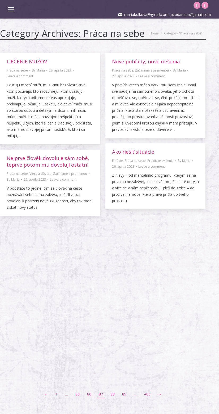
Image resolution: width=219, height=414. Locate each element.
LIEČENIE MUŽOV (27, 61)
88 (112, 394)
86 (89, 394)
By (38, 70)
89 (124, 394)
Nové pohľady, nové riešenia (146, 61)
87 (101, 394)
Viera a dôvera (40, 173)
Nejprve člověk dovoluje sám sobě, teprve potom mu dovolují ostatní (48, 161)
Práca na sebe (17, 70)
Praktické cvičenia (160, 160)
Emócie (117, 160)
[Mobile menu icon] (11, 9)
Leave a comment (20, 76)
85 (77, 394)
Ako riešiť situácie (133, 151)
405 (147, 394)
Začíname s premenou (152, 70)
